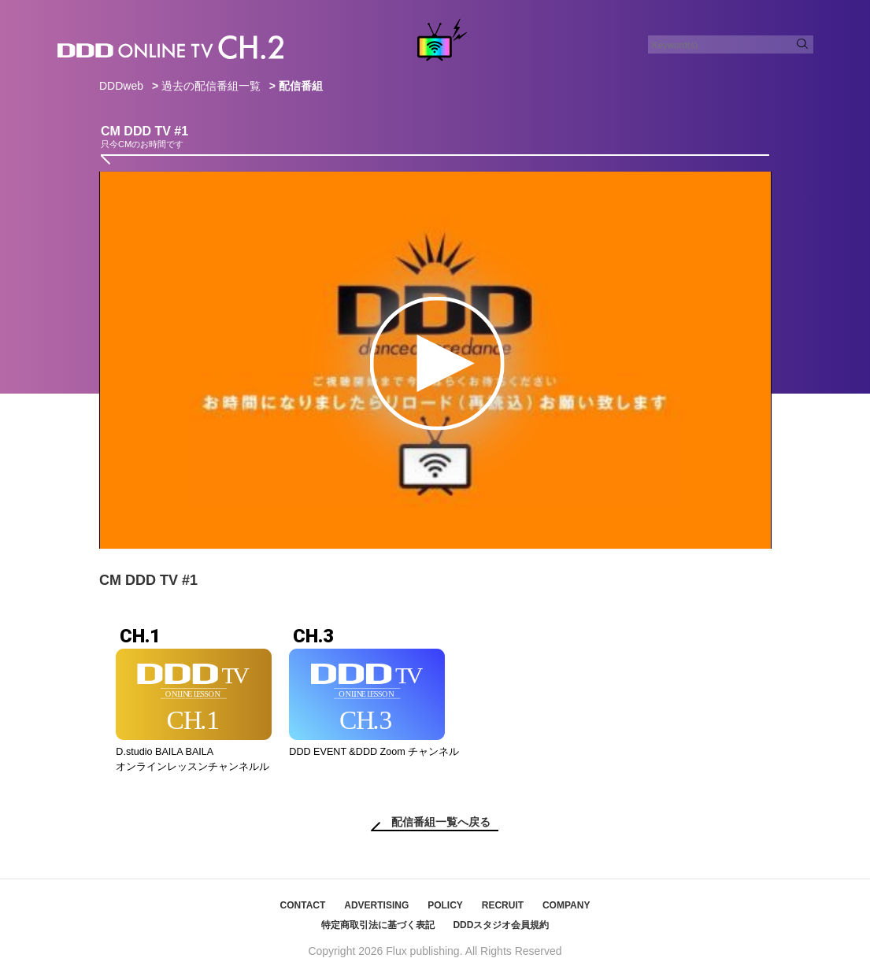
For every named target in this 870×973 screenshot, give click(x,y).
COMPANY (566, 905)
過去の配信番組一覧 (211, 86)
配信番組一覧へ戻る (441, 822)
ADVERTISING (376, 905)
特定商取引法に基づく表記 (378, 924)
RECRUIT (503, 905)
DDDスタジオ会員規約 (501, 924)
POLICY (445, 905)
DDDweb (121, 86)
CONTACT (303, 905)
